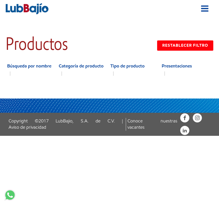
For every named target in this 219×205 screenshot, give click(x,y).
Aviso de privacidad (27, 127)
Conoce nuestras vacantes (152, 124)
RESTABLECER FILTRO (185, 45)
